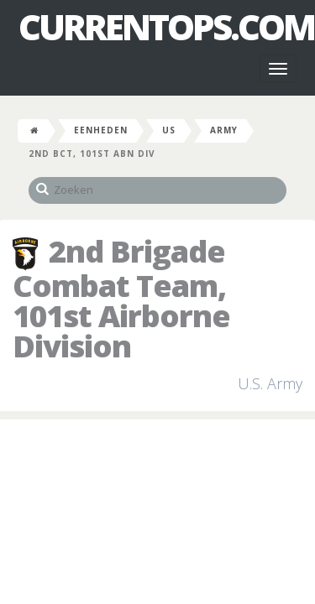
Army (224, 130)
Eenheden (101, 130)
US (169, 130)
